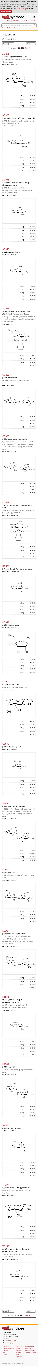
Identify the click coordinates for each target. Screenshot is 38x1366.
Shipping (18, 1352)
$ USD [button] (24, 21)
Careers (5, 1350)
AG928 (5, 115)
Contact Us (19, 1346)
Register (16, 21)
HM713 (5, 803)
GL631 (5, 744)
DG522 (5, 502)
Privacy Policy (29, 1346)
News (4, 1352)
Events (5, 1354)
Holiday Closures (30, 1350)
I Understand (6, 11)
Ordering (18, 1350)
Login (8, 21)
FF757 (5, 681)
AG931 (5, 180)
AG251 (5, 54)
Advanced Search (32, 28)
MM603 (6, 1064)
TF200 (5, 1185)
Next (27, 48)
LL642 (5, 931)
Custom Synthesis (8, 1348)
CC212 (5, 375)
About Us (6, 1346)
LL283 (5, 869)
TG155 (5, 1246)
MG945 (5, 997)
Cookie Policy (21, 9)
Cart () (32, 21)
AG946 (5, 249)
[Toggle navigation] (34, 17)
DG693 (5, 566)
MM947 (6, 1125)
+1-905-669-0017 (11, 1341)
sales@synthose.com (13, 1343)
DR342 (5, 622)
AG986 (5, 308)
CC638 (5, 436)
